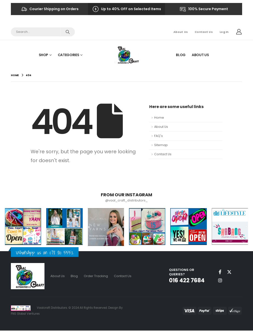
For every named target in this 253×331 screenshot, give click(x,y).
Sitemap (161, 145)
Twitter (229, 272)
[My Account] (239, 32)
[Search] (68, 32)
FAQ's (158, 136)
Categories (68, 54)
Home (159, 117)
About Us (180, 32)
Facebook (220, 272)
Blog (181, 54)
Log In (224, 32)
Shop (43, 54)
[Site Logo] (126, 55)
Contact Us (204, 32)
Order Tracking (96, 276)
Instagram (220, 280)
